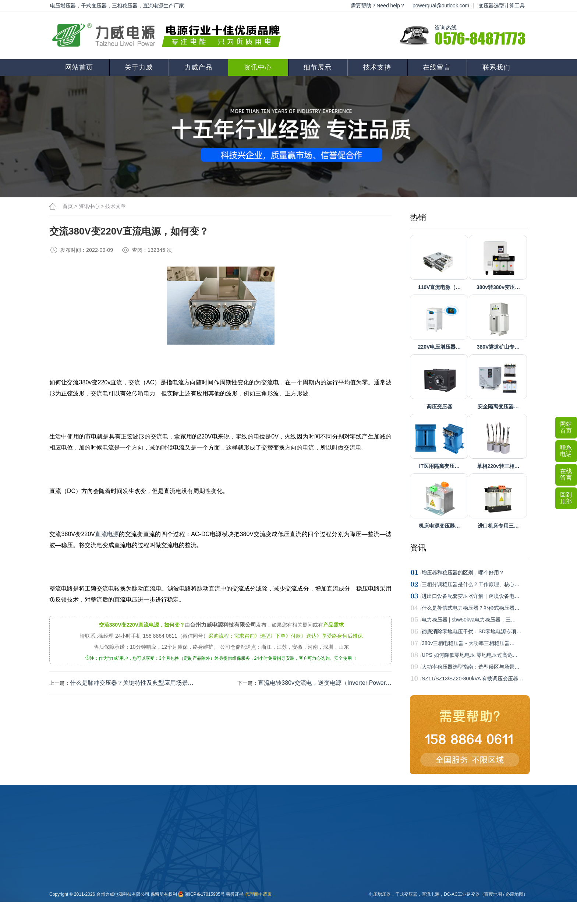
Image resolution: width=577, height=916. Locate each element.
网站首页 (79, 67)
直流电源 (107, 534)
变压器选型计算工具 (501, 5)
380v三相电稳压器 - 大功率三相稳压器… (468, 643)
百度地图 (493, 894)
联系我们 (496, 67)
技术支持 (377, 67)
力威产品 (198, 67)
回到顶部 (566, 498)
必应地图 (514, 894)
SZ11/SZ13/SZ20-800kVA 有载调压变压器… (472, 678)
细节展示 (318, 67)
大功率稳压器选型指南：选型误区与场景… (471, 667)
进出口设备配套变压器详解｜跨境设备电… (471, 596)
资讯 (418, 547)
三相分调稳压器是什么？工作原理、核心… (471, 584)
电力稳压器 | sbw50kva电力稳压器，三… (469, 620)
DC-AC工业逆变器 (462, 894)
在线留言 (437, 67)
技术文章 (115, 206)
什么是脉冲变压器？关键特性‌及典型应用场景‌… (132, 683)
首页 (68, 206)
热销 (418, 217)
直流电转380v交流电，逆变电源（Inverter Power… (325, 683)
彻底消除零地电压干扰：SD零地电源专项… (471, 631)
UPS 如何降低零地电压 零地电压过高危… (470, 655)
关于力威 (139, 67)
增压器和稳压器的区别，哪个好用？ (463, 572)
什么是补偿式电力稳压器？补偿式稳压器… (471, 608)
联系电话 (566, 450)
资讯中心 (258, 67)
